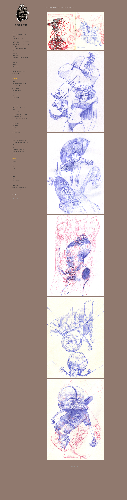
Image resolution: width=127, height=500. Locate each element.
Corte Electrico (16, 97)
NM (13, 178)
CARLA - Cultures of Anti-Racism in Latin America (21, 41)
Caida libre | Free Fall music (19, 187)
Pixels (13, 166)
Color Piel (14, 62)
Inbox (13, 32)
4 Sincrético (15, 105)
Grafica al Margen (16, 116)
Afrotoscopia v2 (16, 180)
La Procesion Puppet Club (18, 71)
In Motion (14, 78)
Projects (14, 29)
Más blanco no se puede (18, 107)
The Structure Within (17, 183)
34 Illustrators (15, 130)
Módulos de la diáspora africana (20, 57)
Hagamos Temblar (16, 90)
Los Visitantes (15, 121)
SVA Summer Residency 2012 (19, 118)
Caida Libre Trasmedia (17, 39)
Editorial (14, 137)
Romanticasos (15, 123)
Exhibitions (15, 102)
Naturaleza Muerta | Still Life (19, 34)
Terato (14, 64)
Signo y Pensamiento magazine (20, 147)
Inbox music (15, 185)
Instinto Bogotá (16, 132)
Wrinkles (14, 161)
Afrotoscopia (15, 51)
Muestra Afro (15, 55)
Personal (14, 158)
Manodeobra (15, 36)
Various (14, 154)
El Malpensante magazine (18, 149)
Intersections (15, 67)
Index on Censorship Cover (19, 140)
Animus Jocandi (16, 69)
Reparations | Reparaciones (19, 48)
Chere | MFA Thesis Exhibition (19, 114)
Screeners (14, 173)
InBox (13, 176)
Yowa (13, 109)
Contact (14, 194)
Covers (14, 144)
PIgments (14, 164)
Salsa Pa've (15, 125)
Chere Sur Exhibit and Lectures (20, 112)
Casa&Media (15, 73)
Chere (14, 60)
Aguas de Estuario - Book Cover (20, 142)
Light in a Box (15, 95)
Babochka (14, 93)
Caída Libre (15, 53)
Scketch (14, 168)
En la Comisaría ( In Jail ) (18, 151)
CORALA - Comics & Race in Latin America (20, 45)
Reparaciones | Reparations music (20, 190)
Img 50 (14, 128)
